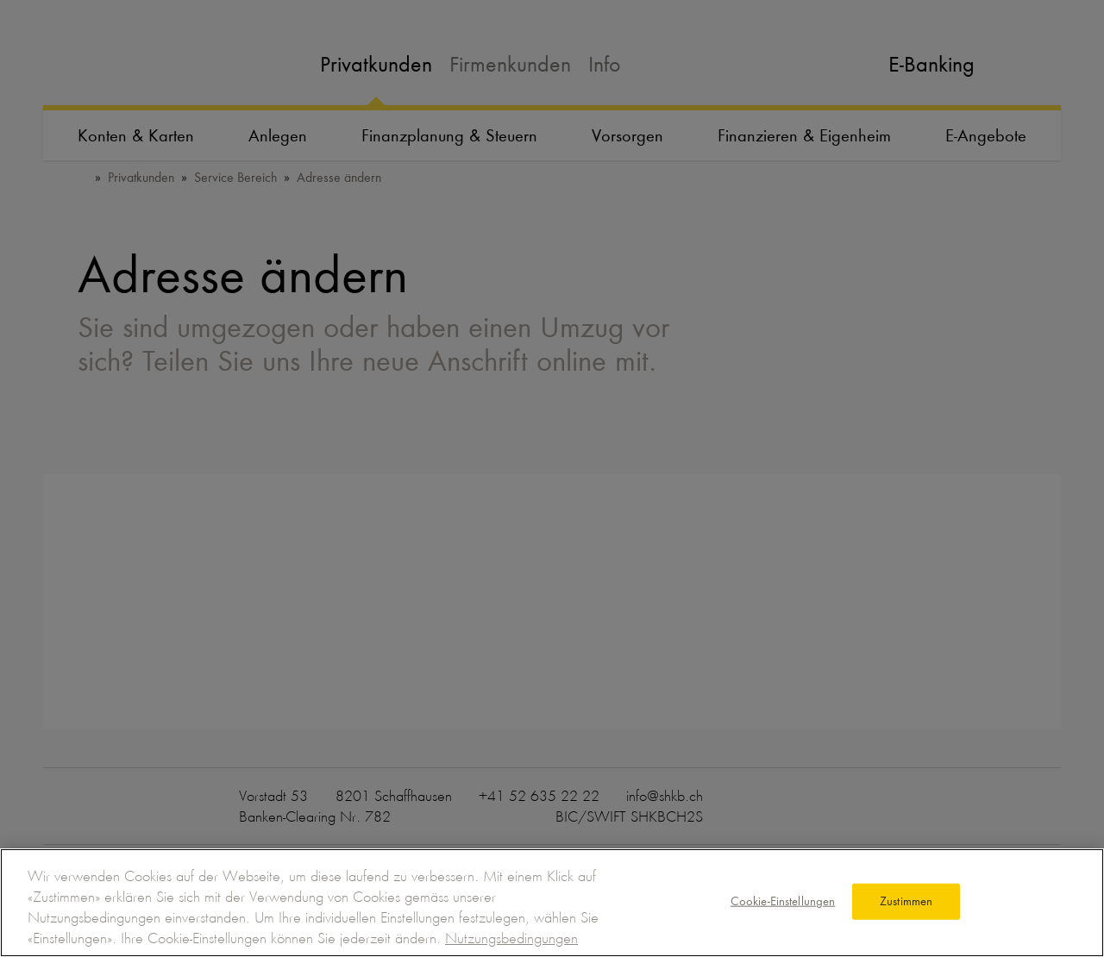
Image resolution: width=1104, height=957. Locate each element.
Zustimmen (906, 901)
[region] (552, 902)
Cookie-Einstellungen (783, 901)
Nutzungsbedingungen (511, 938)
